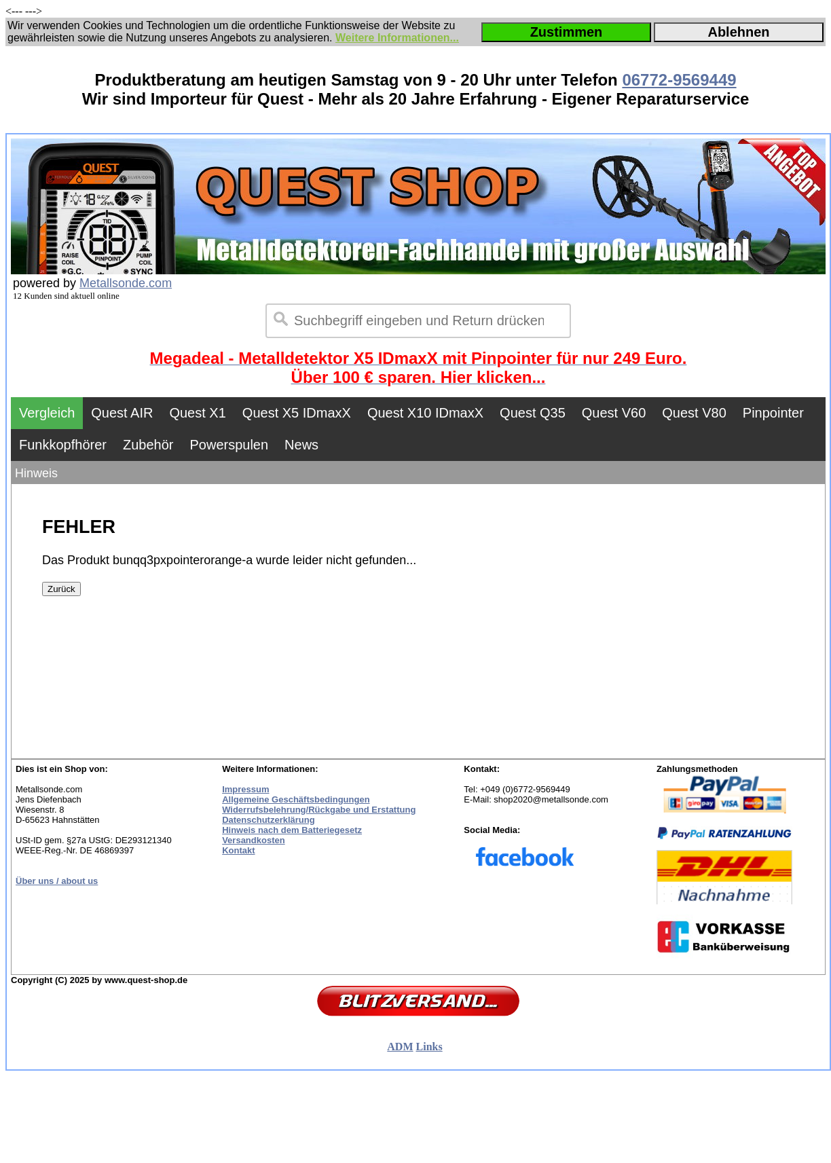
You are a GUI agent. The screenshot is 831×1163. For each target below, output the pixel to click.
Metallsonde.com (125, 283)
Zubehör (148, 444)
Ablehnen (738, 31)
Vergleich (47, 412)
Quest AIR (122, 412)
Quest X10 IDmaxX (425, 412)
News (301, 444)
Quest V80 (694, 412)
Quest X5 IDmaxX (296, 412)
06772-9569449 (679, 80)
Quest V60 (614, 412)
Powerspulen (228, 444)
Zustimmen (566, 31)
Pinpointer (773, 412)
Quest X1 (197, 412)
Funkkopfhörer (63, 444)
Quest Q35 (533, 412)
